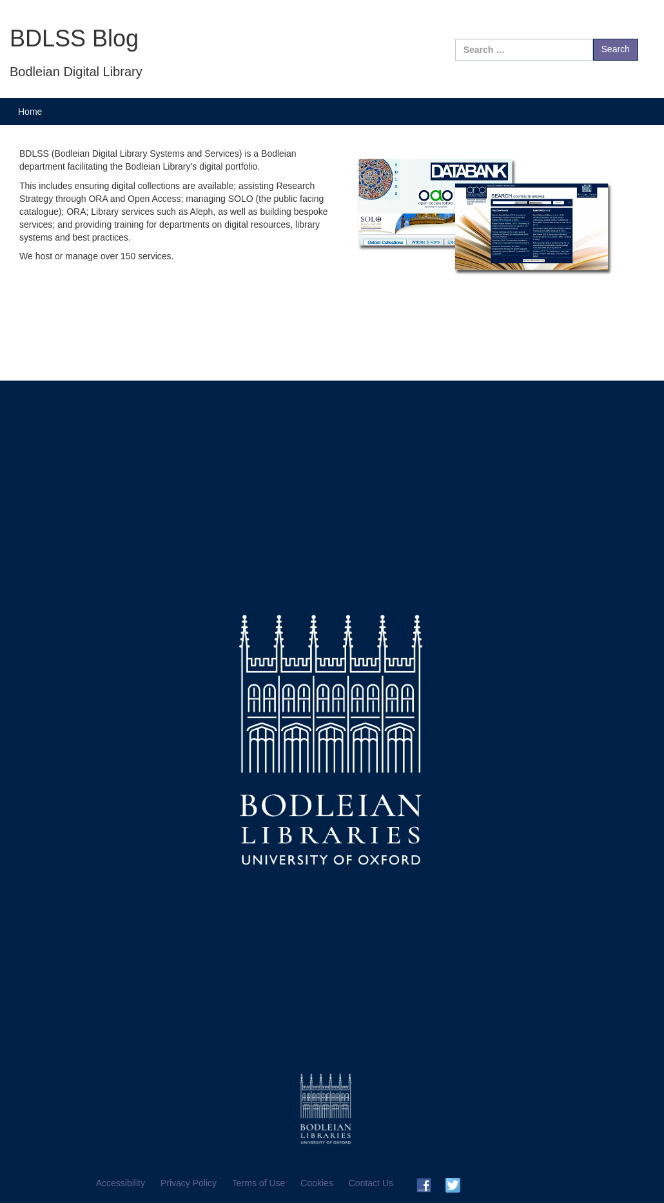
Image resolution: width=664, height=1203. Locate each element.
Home (30, 111)
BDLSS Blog (74, 38)
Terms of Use (258, 1183)
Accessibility (120, 1183)
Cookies (316, 1183)
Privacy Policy (189, 1183)
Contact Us (371, 1183)
